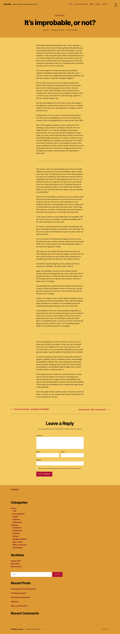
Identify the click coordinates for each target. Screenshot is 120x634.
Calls (14, 511)
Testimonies (17, 522)
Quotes (98, 4)
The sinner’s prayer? (19, 593)
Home (71, 4)
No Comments (73, 30)
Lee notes (7, 4)
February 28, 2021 (58, 30)
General (15, 536)
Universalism (17, 548)
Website (38, 460)
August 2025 (16, 561)
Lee (47, 30)
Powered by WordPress (33, 629)
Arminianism (17, 531)
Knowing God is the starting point (24, 589)
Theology (15, 525)
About (105, 4)
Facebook (15, 489)
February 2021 (17, 567)
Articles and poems (81, 4)
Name (38, 452)
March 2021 (15, 564)
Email (63, 452)
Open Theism (17, 542)
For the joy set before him (21, 597)
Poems (13, 508)
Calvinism (16, 533)
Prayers (15, 517)
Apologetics (60, 15)
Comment (39, 436)
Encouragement (19, 514)
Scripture (16, 520)
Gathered (15, 602)
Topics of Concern (19, 545)
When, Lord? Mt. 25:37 (20, 606)
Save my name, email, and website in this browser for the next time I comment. (59, 468)
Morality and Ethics (20, 539)
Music (92, 4)
